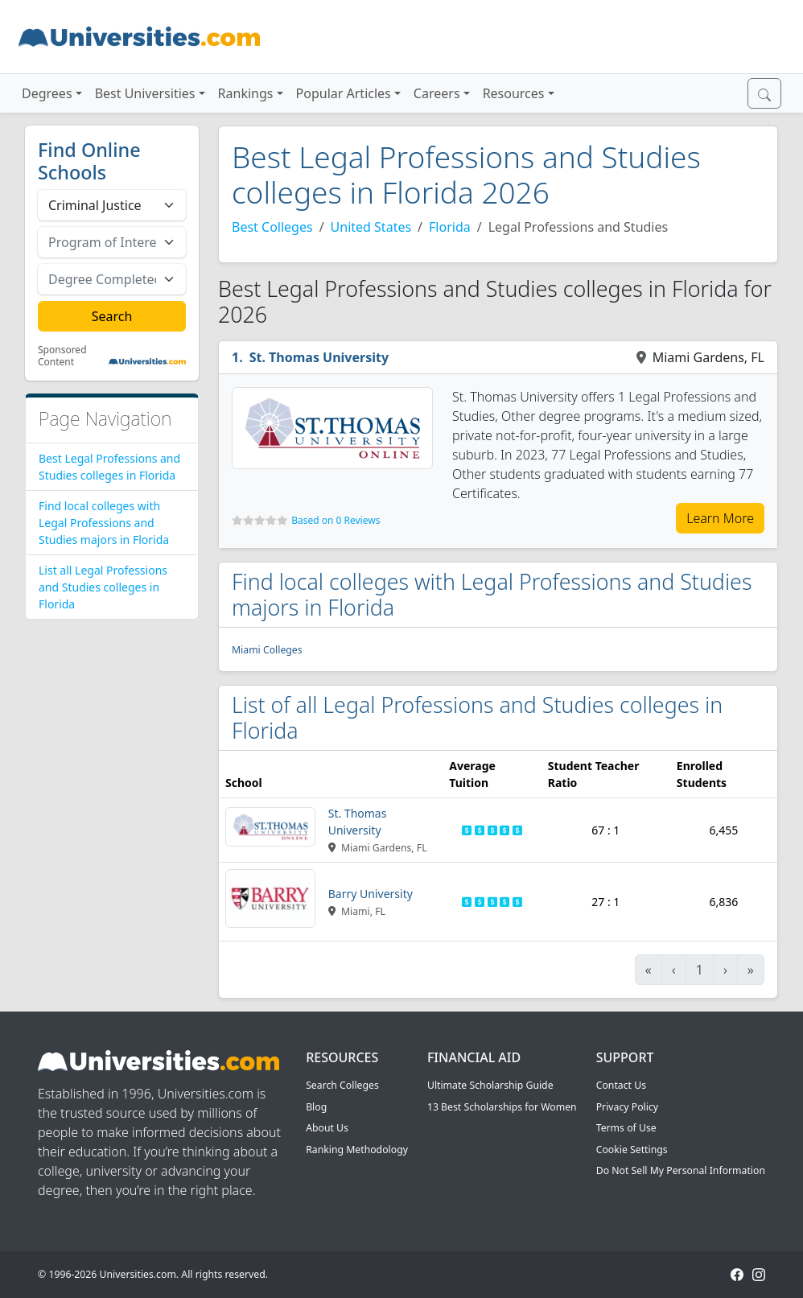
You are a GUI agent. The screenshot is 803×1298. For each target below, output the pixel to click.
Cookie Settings (632, 1149)
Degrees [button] (47, 93)
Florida (450, 227)
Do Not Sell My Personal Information (680, 1170)
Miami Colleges (267, 650)
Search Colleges (342, 1085)
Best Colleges (272, 227)
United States (371, 227)
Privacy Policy (627, 1107)
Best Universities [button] (145, 93)
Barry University (370, 893)
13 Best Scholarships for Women (502, 1107)
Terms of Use (626, 1128)
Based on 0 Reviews (335, 520)
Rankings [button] (246, 93)
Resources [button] (514, 93)
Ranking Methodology (357, 1149)
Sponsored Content (62, 356)
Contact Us (621, 1085)
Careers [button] (437, 93)
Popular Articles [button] (343, 93)
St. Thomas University (319, 357)
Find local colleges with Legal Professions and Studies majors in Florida (104, 522)
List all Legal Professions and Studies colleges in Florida (103, 587)
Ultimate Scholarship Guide (490, 1085)
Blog (316, 1107)
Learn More (720, 518)
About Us (327, 1128)
